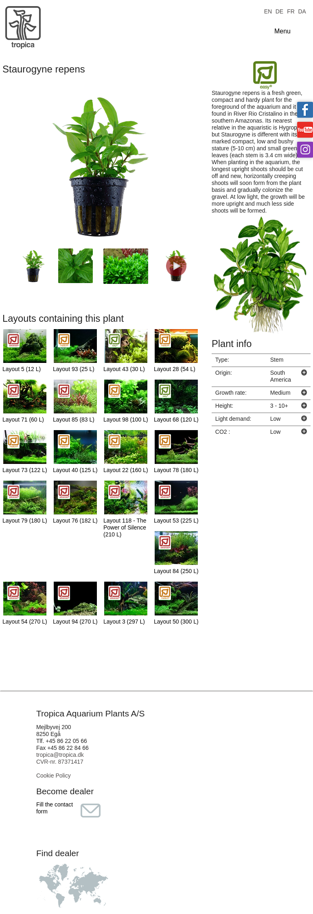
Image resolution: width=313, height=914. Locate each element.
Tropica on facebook (305, 110)
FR (291, 10)
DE (279, 10)
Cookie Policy (53, 775)
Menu (282, 31)
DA (302, 10)
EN (268, 10)
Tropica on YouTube (305, 130)
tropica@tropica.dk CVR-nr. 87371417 (60, 758)
